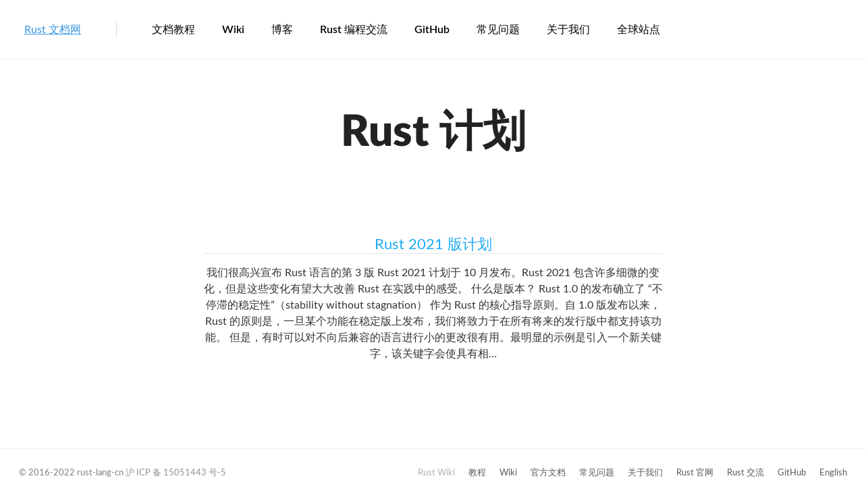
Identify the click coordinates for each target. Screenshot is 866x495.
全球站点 (638, 29)
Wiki (233, 29)
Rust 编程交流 (353, 29)
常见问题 (498, 29)
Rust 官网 (694, 473)
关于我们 (568, 29)
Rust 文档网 (52, 29)
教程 (477, 473)
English (833, 473)
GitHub (432, 29)
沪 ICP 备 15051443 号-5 (176, 473)
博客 (282, 29)
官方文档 (548, 473)
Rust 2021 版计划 (433, 244)
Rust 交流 (745, 473)
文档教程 (173, 29)
